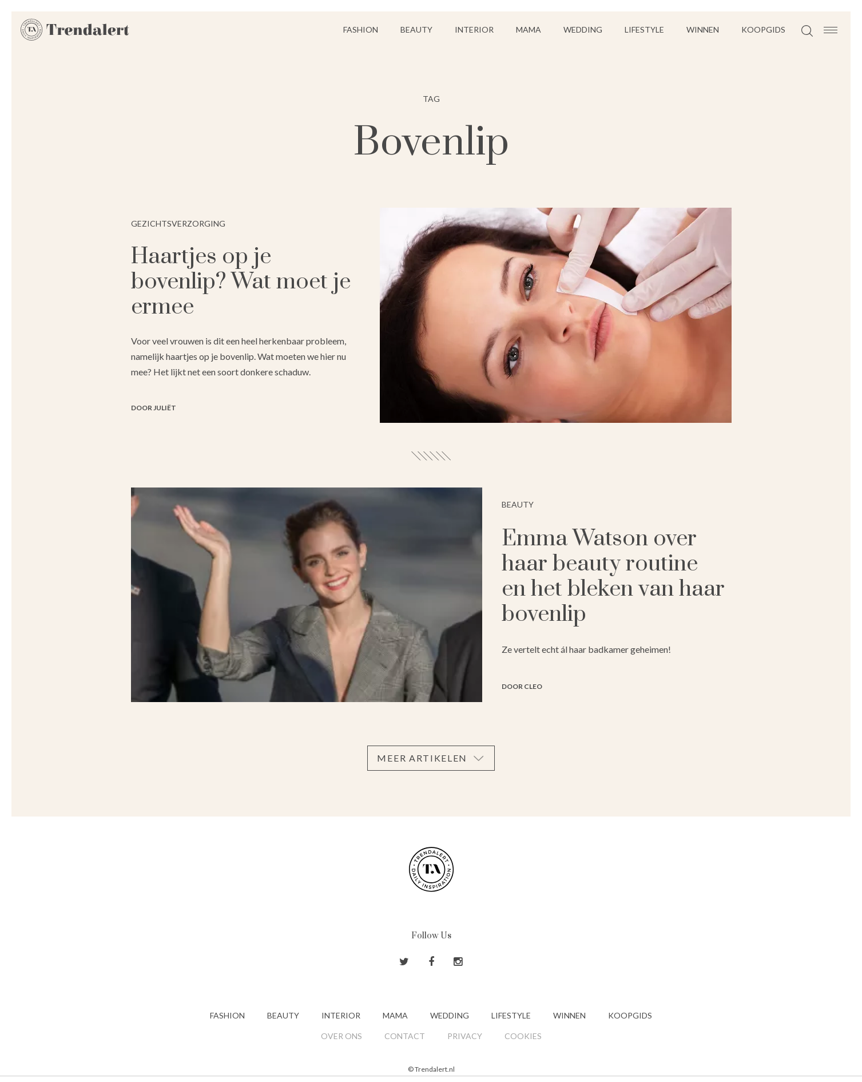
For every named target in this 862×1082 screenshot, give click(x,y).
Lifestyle (644, 29)
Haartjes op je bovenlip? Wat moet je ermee (241, 282)
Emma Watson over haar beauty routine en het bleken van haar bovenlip (613, 576)
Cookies (523, 1036)
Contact (404, 1036)
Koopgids (763, 29)
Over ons (341, 1036)
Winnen (702, 29)
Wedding (582, 29)
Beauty (416, 29)
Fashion (360, 29)
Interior (474, 29)
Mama (528, 29)
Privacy (464, 1036)
